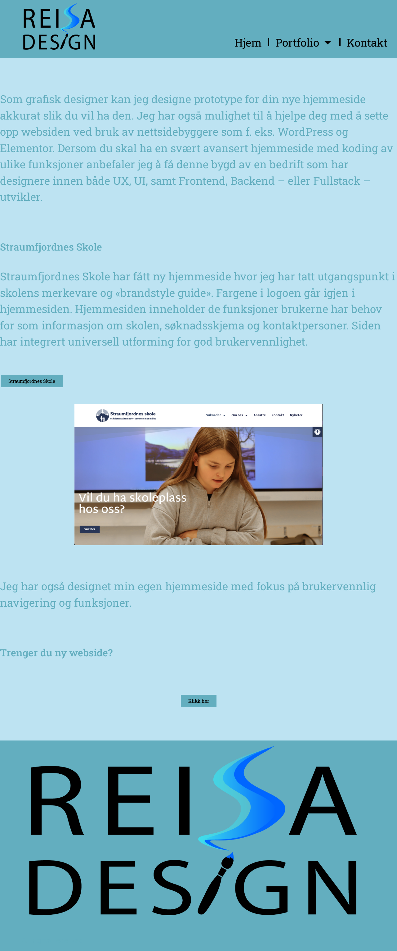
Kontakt (367, 42)
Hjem (248, 42)
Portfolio (304, 42)
